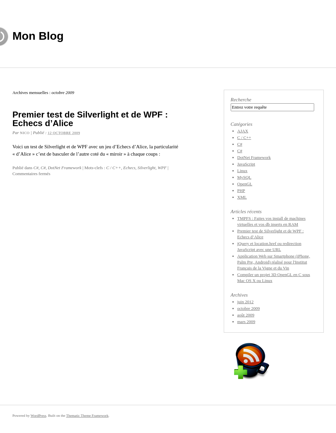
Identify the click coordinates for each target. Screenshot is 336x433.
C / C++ (113, 167)
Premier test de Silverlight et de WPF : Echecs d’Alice (90, 119)
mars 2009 (246, 321)
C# (35, 167)
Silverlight (147, 167)
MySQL (244, 177)
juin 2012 (245, 301)
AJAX (242, 130)
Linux (242, 170)
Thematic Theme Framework (87, 415)
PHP (241, 190)
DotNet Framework (64, 167)
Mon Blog (38, 35)
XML (242, 197)
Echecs (129, 167)
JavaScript (246, 164)
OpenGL (245, 183)
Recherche (241, 99)
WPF (162, 167)
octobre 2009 (248, 308)
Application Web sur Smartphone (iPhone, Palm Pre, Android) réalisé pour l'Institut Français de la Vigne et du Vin (273, 262)
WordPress (38, 415)
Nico (24, 133)
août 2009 (246, 315)
